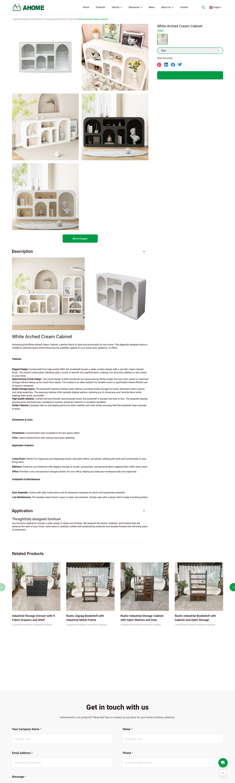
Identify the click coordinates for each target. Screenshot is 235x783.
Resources (135, 7)
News (152, 7)
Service (117, 7)
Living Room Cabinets (66, 19)
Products (100, 7)
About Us (167, 7)
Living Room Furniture (41, 19)
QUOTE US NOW (190, 75)
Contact (184, 7)
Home (86, 7)
